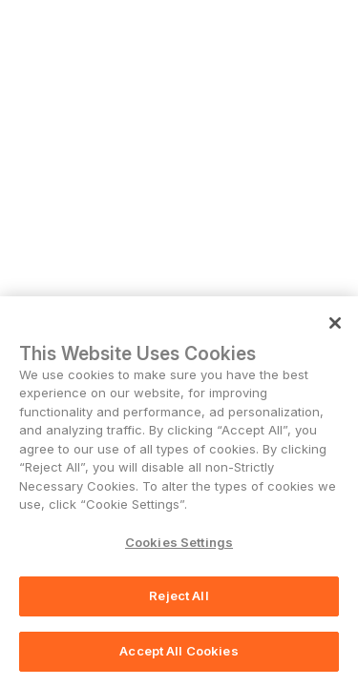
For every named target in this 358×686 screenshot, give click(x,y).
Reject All (178, 598)
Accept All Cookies (178, 652)
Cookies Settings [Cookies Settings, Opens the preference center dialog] (179, 544)
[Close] (335, 325)
